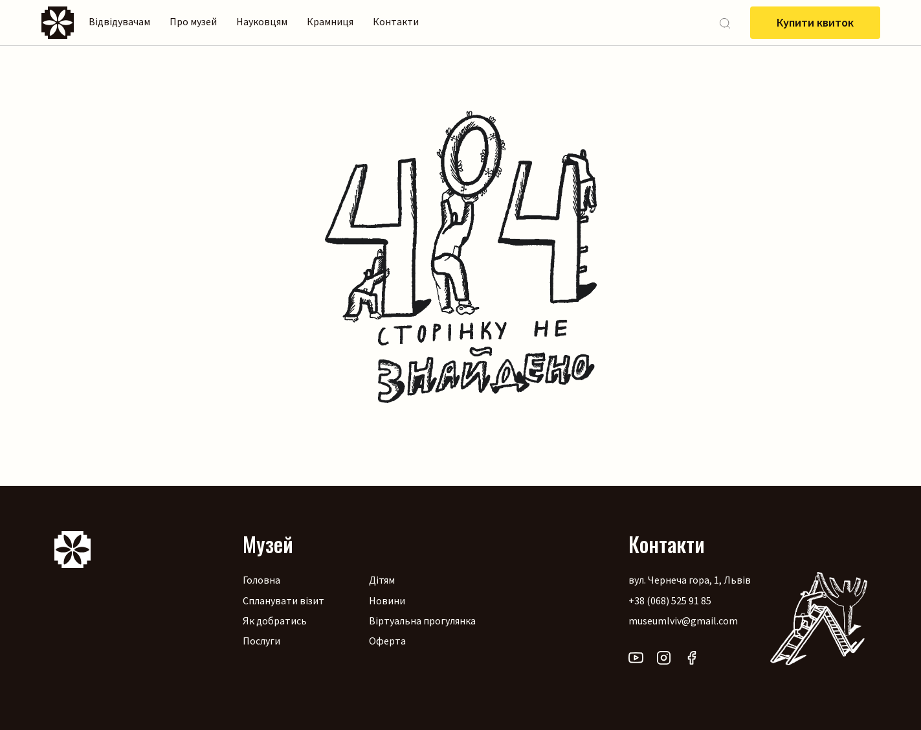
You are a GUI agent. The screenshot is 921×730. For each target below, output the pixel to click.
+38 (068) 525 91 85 (669, 600)
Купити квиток (815, 22)
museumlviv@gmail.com (683, 620)
